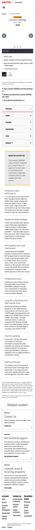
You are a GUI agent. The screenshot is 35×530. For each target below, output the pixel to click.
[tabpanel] (17, 265)
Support (9, 143)
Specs (8, 115)
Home (23, 2)
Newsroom (27, 502)
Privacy (9, 527)
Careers (4, 502)
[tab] (14, 46)
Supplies (8, 122)
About (3, 499)
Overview (9, 108)
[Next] (31, 36)
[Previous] (4, 36)
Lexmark (5, 496)
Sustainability (6, 513)
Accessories (10, 129)
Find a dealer (17, 515)
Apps (7, 136)
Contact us (17, 496)
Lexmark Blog (28, 516)
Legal (4, 527)
